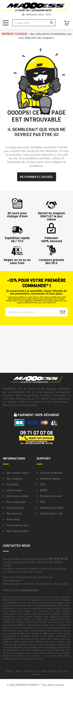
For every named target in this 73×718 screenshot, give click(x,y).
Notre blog (11, 519)
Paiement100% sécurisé (51, 238)
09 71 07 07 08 (58, 558)
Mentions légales (48, 478)
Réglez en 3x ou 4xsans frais (17, 260)
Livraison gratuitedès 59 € (51, 260)
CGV (41, 484)
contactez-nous (29, 590)
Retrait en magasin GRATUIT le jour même (51, 214)
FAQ (41, 501)
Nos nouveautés (14, 501)
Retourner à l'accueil (36, 177)
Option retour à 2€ (49, 513)
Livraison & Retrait (49, 472)
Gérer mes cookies (15, 496)
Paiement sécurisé (49, 496)
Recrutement (12, 513)
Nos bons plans (14, 507)
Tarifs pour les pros (16, 525)
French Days (32, 671)
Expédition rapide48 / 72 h (17, 238)
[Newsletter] (62, 312)
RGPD (42, 490)
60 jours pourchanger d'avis (17, 213)
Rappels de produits (50, 507)
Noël (19, 671)
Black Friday (49, 671)
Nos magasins (13, 478)
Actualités (10, 484)
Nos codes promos (16, 531)
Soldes (10, 671)
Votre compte (13, 490)
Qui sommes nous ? (16, 472)
